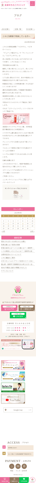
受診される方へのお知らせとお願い (13, 241)
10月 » (32, 231)
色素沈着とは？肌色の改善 (10, 244)
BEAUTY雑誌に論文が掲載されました (14, 267)
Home (2, 8)
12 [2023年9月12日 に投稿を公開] (8, 223)
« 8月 (3, 231)
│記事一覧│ (18, 29)
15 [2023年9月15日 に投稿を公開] (23, 223)
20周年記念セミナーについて (11, 254)
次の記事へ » (30, 29)
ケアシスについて (7, 271)
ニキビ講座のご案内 (8, 258)
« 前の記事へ (5, 29)
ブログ (9, 8)
